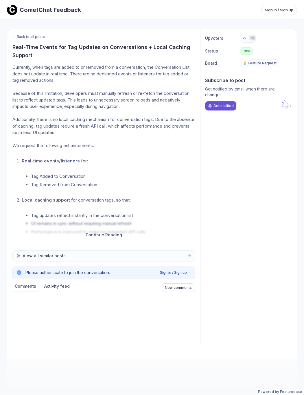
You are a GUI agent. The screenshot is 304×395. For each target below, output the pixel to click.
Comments (25, 286)
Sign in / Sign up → (175, 272)
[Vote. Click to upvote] (248, 38)
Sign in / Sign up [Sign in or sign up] (279, 10)
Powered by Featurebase (280, 391)
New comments (178, 287)
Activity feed (57, 286)
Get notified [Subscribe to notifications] (221, 106)
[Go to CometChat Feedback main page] (44, 10)
